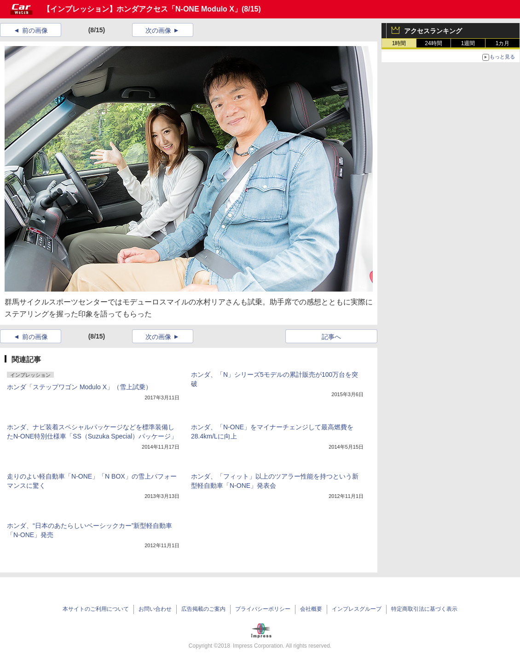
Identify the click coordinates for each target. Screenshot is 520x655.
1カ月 (503, 43)
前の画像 (35, 30)
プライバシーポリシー (262, 609)
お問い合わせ (155, 609)
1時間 (399, 43)
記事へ (331, 336)
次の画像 (158, 30)
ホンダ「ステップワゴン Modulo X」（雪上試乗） (79, 387)
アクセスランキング (433, 31)
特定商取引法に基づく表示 (424, 609)
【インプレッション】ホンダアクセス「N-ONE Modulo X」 (142, 9)
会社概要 (311, 609)
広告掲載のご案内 (203, 609)
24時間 (433, 43)
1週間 (468, 43)
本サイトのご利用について (96, 609)
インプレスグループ (356, 609)
